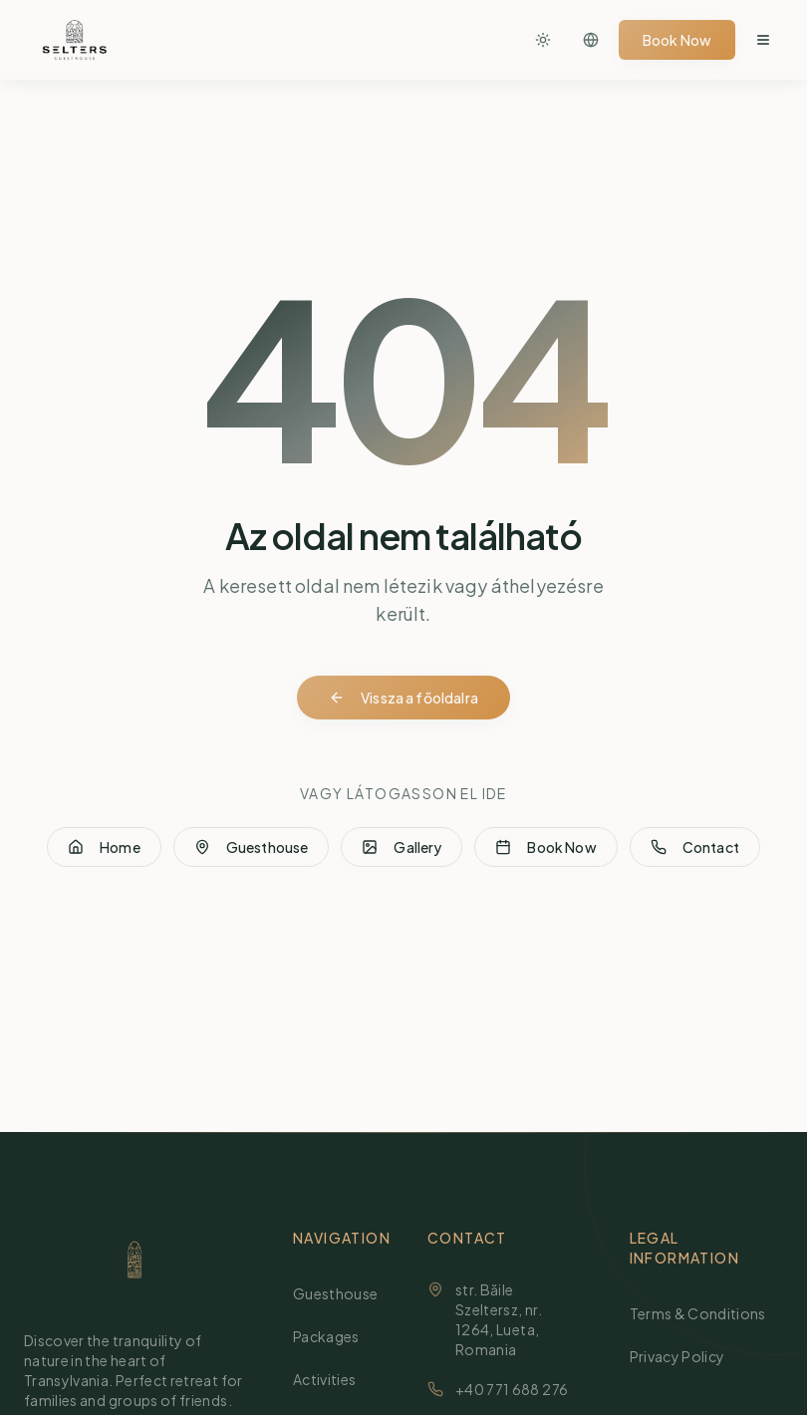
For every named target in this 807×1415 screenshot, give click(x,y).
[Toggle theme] (543, 40)
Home (104, 847)
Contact (695, 847)
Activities (333, 1378)
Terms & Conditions (706, 1312)
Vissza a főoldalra (403, 698)
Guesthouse (251, 847)
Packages (334, 1335)
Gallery (401, 847)
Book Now (677, 40)
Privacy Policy (685, 1355)
